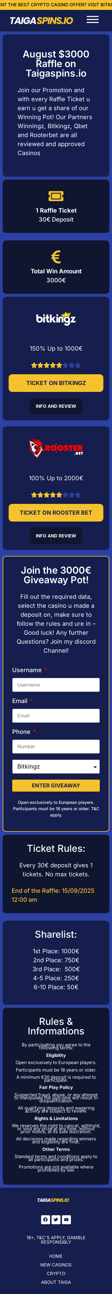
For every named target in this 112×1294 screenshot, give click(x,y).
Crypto (56, 1273)
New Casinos (56, 1265)
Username (27, 670)
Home (56, 1256)
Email (20, 701)
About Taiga (56, 1282)
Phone (22, 732)
